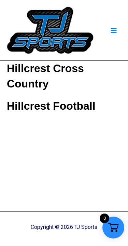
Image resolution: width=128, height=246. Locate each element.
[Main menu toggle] (113, 30)
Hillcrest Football (51, 106)
